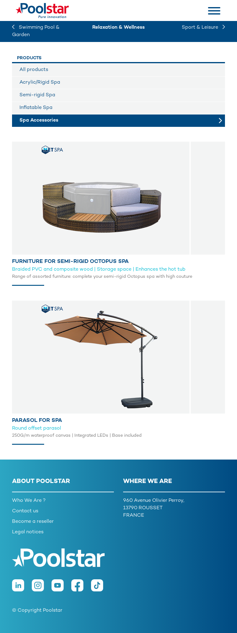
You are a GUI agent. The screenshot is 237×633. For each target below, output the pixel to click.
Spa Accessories (38, 120)
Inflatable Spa (35, 107)
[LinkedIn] (22, 588)
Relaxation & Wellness (118, 27)
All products (33, 70)
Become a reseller (33, 521)
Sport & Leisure (203, 27)
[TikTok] (100, 588)
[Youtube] (61, 588)
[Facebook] (81, 588)
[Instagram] (42, 588)
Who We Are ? (29, 500)
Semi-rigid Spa (37, 95)
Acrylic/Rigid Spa (39, 82)
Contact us (25, 511)
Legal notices (28, 532)
